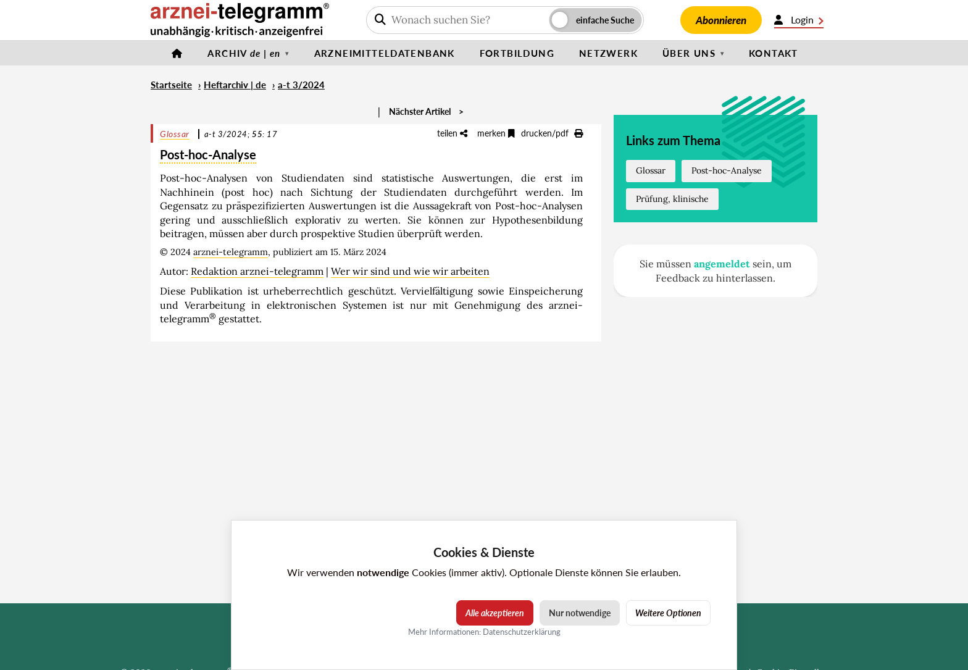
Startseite (171, 84)
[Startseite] (177, 53)
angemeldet (722, 264)
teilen (452, 133)
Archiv (243, 53)
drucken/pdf (552, 133)
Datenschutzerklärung (522, 632)
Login (799, 20)
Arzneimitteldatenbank (384, 53)
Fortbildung (517, 53)
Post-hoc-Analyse (726, 170)
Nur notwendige (580, 613)
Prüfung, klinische (672, 198)
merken (496, 133)
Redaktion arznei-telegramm (257, 271)
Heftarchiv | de (235, 84)
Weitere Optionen (668, 613)
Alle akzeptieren (494, 613)
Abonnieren (721, 20)
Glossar (175, 133)
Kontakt (773, 53)
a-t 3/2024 (301, 84)
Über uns (689, 53)
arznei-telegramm (230, 252)
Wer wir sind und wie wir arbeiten (410, 271)
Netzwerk (608, 53)
